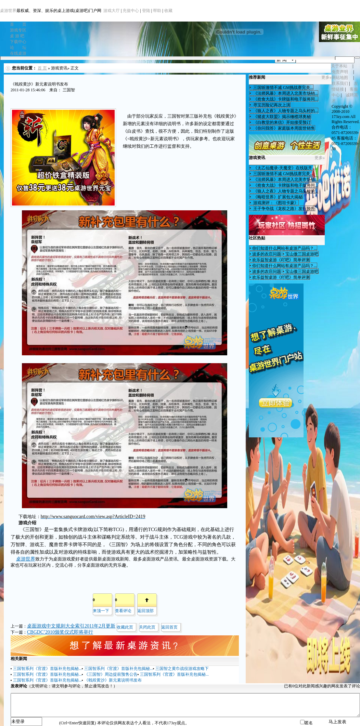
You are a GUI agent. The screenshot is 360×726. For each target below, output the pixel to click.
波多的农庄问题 (266, 254)
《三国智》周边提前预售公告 (111, 674)
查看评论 (123, 610)
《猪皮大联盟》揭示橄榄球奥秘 (281, 116)
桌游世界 (8, 10)
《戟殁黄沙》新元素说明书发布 (113, 680)
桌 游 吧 (17, 36)
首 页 (18, 24)
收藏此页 (125, 627)
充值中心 (131, 10)
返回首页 (169, 627)
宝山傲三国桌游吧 (301, 254)
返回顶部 (145, 610)
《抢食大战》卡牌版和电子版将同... (285, 99)
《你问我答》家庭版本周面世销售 (283, 128)
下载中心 (18, 41)
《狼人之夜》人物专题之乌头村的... (285, 110)
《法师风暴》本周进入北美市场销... (285, 93)
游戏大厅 (111, 10)
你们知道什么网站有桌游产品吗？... (284, 248)
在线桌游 (18, 53)
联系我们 (340, 83)
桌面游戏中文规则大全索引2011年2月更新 (71, 626)
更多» (326, 77)
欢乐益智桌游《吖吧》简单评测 (281, 260)
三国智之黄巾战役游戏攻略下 (182, 668)
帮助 (157, 10)
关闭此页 (147, 627)
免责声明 (340, 71)
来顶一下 (101, 610)
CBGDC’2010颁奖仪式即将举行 (60, 632)
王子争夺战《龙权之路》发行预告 (283, 208)
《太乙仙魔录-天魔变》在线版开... (283, 168)
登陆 (146, 10)
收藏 (168, 10)
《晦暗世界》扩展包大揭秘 (277, 197)
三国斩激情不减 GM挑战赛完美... (282, 87)
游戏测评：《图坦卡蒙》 (275, 202)
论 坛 (18, 47)
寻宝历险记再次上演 (271, 105)
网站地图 (340, 77)
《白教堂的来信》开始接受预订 (281, 122)
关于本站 (339, 66)
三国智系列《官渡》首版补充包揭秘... (47, 668)
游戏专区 (18, 30)
